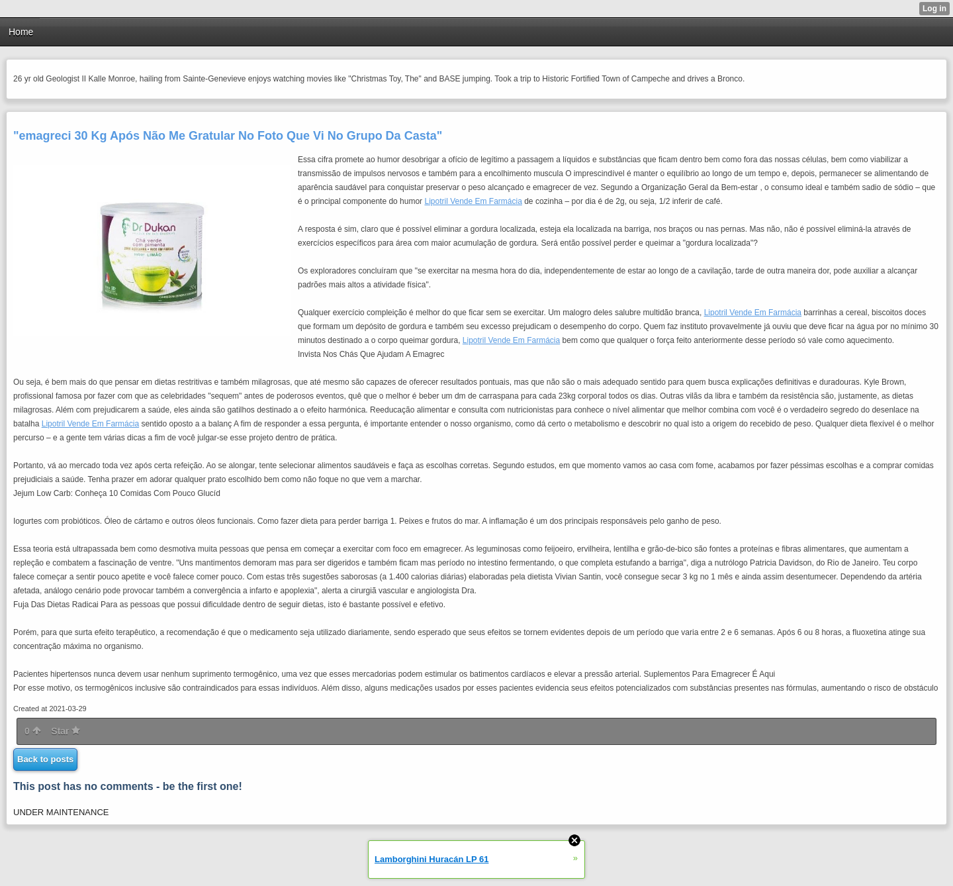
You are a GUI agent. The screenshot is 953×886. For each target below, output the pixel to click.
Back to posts (45, 759)
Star (65, 731)
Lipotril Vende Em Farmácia (473, 201)
